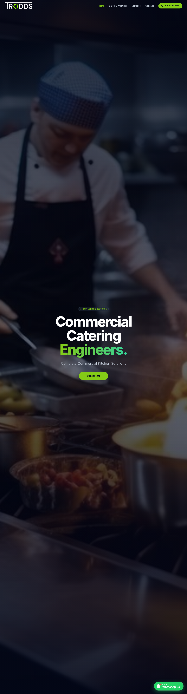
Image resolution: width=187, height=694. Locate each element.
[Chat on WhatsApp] (168, 686)
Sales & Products (118, 6)
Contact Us (93, 375)
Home (101, 6)
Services (136, 6)
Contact (149, 6)
